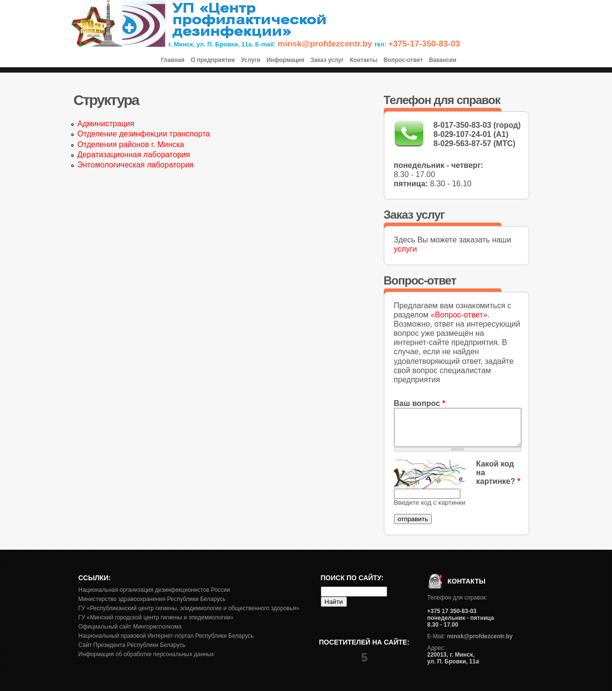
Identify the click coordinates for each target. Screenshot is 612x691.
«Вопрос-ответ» (459, 315)
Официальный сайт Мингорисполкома (130, 626)
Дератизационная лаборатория (134, 154)
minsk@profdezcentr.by (325, 43)
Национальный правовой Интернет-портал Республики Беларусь (166, 635)
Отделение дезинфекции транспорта (144, 134)
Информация (285, 60)
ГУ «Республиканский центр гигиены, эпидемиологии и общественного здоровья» (188, 608)
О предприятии (212, 60)
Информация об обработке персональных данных (146, 654)
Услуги (250, 60)
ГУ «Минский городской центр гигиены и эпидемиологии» (156, 617)
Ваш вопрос (419, 403)
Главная (173, 60)
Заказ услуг (327, 60)
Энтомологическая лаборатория (136, 165)
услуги (405, 249)
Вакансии (442, 60)
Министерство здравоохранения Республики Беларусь (152, 599)
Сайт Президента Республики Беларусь (132, 645)
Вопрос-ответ (403, 60)
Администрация (106, 124)
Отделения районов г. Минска (131, 144)
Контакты (363, 60)
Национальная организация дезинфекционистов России (154, 589)
